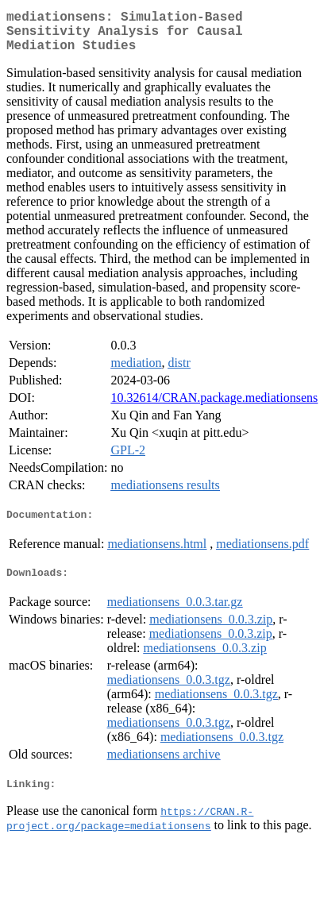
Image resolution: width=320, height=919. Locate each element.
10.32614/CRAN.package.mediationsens (214, 407)
